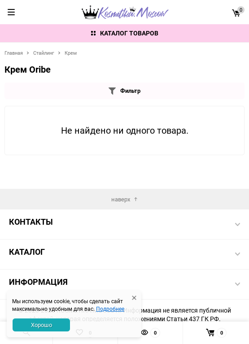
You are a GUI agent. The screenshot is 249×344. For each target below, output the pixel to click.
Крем (71, 52)
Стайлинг (43, 52)
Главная (13, 52)
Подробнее (110, 308)
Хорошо (41, 325)
